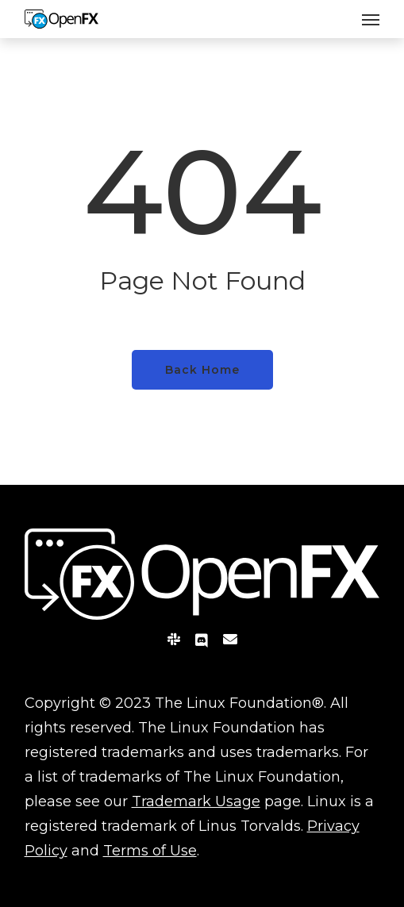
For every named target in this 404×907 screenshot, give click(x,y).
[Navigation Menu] (370, 19)
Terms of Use (150, 850)
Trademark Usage (196, 801)
